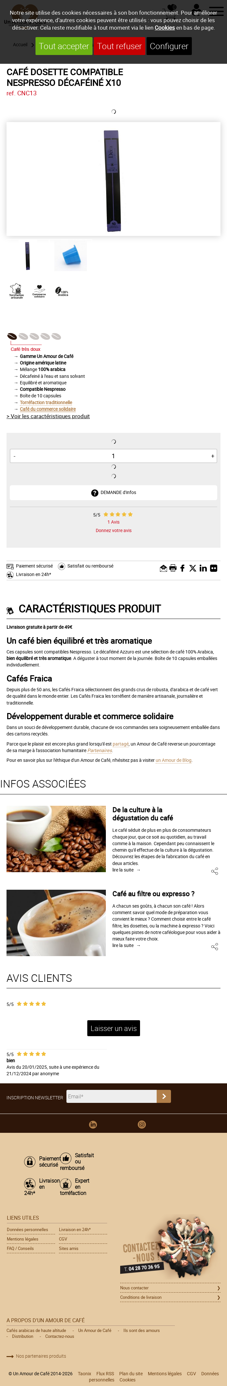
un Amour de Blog (174, 760)
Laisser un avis (114, 1028)
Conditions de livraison (141, 1297)
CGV (63, 1239)
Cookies (165, 27)
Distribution (22, 1336)
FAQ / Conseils (20, 1248)
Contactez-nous (59, 1336)
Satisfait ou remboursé (90, 566)
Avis (113, 522)
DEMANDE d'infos (118, 492)
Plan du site (131, 1373)
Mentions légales (22, 1239)
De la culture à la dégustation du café (142, 813)
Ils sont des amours (141, 1330)
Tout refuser (119, 46)
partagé (121, 744)
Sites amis (68, 1248)
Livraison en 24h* (33, 574)
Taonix (84, 1373)
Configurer (169, 46)
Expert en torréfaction (74, 1187)
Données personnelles (27, 1229)
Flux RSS (105, 1373)
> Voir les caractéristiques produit (48, 416)
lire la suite (123, 870)
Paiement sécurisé (34, 566)
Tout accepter (64, 46)
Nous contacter (134, 1288)
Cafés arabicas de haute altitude (36, 1330)
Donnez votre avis (114, 530)
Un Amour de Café (94, 1330)
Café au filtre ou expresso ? (153, 893)
